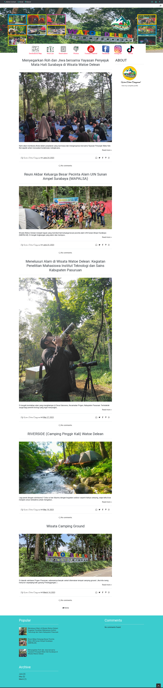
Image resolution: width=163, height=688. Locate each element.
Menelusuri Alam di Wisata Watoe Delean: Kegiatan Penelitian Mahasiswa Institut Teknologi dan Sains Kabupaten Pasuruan (65, 265)
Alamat (28, 2)
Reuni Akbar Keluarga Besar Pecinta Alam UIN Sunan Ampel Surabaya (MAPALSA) (65, 176)
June (21, 674)
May (20, 676)
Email (20, 2)
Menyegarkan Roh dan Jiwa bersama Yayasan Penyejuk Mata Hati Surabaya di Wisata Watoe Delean (65, 62)
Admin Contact (10, 2)
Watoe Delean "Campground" (131, 82)
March (21, 679)
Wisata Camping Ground (65, 526)
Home (66, 608)
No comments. (65, 166)
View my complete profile (130, 86)
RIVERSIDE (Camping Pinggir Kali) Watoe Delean (65, 434)
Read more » (107, 150)
